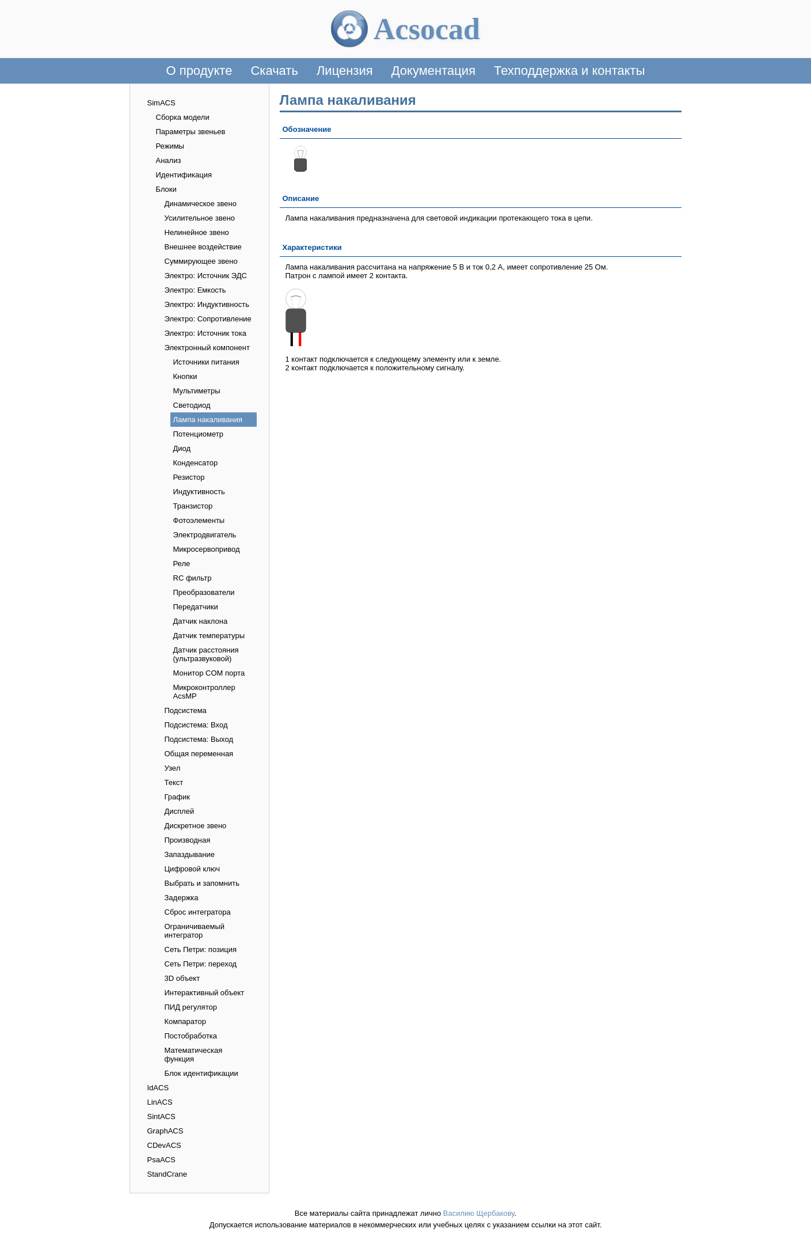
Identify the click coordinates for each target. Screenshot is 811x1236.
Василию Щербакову (479, 1213)
